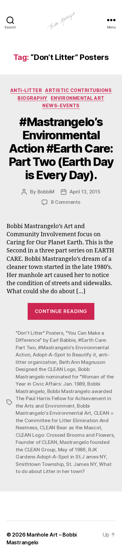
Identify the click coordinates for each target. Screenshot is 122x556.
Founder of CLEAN (36, 442)
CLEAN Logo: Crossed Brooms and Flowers (65, 435)
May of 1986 (72, 449)
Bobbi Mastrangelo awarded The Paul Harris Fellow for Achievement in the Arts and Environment (64, 398)
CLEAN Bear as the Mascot (70, 427)
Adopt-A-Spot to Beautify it (64, 355)
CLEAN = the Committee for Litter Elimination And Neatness (65, 420)
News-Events (61, 105)
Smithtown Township (39, 464)
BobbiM (45, 192)
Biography (32, 98)
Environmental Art (77, 98)
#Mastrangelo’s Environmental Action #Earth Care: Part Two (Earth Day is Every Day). (61, 148)
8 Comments (65, 202)
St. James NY (81, 464)
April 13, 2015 (85, 192)
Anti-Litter (26, 90)
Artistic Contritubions (78, 90)
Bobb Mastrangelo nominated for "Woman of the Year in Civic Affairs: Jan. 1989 (65, 376)
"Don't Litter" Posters (39, 333)
